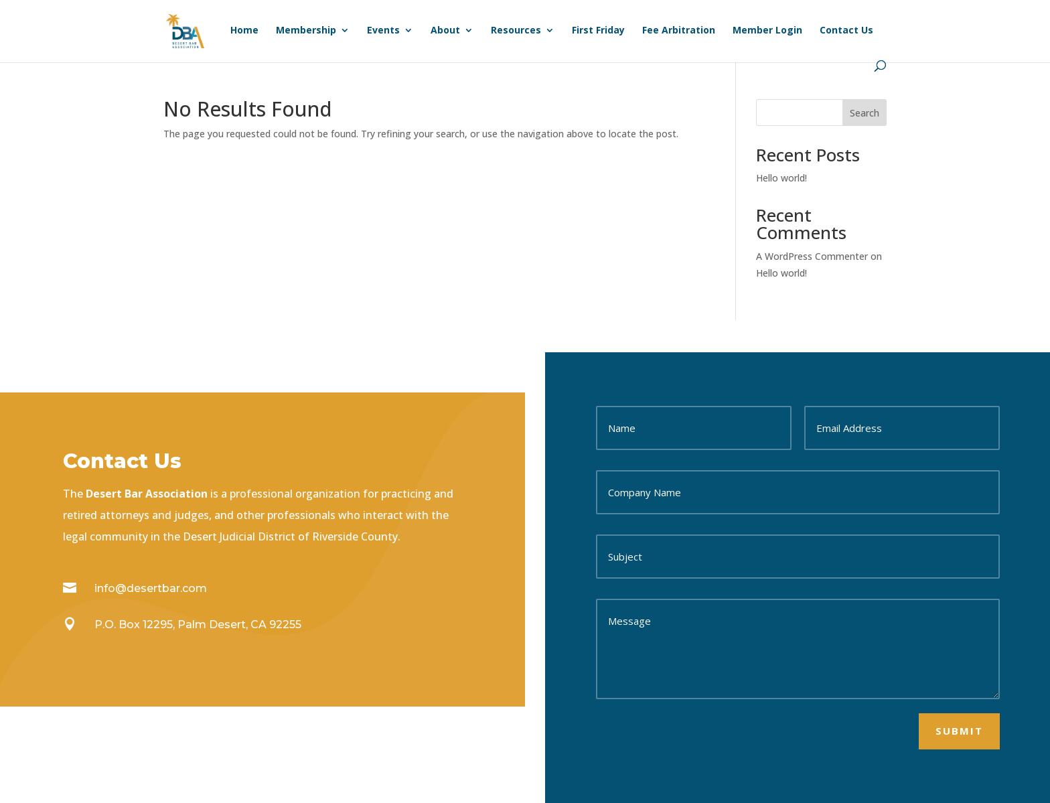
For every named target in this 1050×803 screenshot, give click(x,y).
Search (864, 112)
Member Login (767, 30)
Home (244, 30)
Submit (959, 730)
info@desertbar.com (150, 588)
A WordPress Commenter (812, 256)
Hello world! (781, 177)
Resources (516, 30)
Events (383, 30)
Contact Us (846, 30)
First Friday (598, 30)
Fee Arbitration (678, 30)
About (445, 30)
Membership (306, 30)
